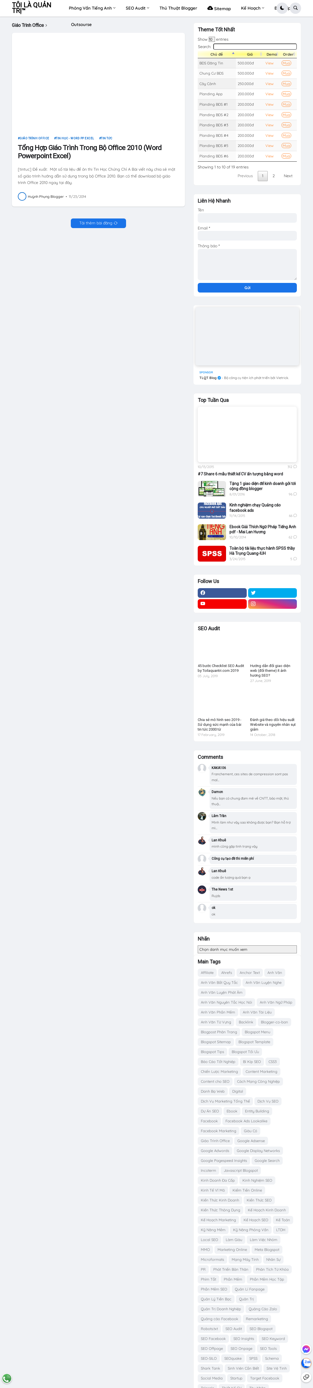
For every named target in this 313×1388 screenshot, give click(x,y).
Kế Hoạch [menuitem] (251, 8)
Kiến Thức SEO (259, 1200)
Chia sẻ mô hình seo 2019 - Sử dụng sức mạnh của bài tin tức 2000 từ (219, 724)
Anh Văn (274, 972)
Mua (286, 63)
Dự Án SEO (210, 1111)
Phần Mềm (233, 1279)
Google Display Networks (258, 1150)
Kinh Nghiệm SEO (257, 1180)
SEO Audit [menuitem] (136, 8)
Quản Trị (246, 1299)
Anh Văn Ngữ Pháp (276, 1002)
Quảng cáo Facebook (219, 1318)
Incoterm (208, 1170)
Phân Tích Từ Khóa (272, 1269)
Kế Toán (283, 1220)
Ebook (232, 1111)
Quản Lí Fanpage (250, 1289)
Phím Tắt (208, 1279)
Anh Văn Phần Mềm (218, 1012)
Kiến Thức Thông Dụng (220, 1210)
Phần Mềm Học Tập (267, 1279)
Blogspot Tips (212, 1051)
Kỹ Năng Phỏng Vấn (251, 1229)
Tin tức (106, 140)
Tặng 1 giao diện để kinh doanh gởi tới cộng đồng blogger (262, 486)
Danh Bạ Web (213, 1091)
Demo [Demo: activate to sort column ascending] (272, 54)
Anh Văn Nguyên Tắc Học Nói (226, 1002)
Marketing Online (232, 1249)
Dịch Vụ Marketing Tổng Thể (225, 1101)
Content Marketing (261, 1071)
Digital (237, 1091)
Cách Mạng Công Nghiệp (258, 1081)
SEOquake (233, 1358)
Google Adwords (215, 1150)
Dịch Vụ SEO (267, 1101)
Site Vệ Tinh (277, 1368)
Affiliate (207, 972)
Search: (247, 46)
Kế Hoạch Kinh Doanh (267, 1210)
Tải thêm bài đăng (95, 225)
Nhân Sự (273, 1259)
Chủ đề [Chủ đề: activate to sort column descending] (216, 54)
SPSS (253, 1358)
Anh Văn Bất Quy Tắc (219, 982)
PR (203, 1269)
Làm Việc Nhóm (263, 1239)
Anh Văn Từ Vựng (216, 1022)
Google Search (267, 1160)
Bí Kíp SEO (252, 1061)
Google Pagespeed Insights (224, 1160)
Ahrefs (226, 972)
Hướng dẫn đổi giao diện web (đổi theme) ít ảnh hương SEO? (270, 670)
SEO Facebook (213, 1338)
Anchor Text (250, 972)
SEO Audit (233, 1328)
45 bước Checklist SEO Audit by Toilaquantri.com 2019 (221, 668)
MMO (205, 1249)
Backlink (246, 1022)
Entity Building (257, 1111)
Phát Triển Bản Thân (230, 1269)
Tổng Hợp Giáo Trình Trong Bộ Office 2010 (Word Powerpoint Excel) (90, 154)
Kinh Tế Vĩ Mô (213, 1190)
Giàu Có (250, 1131)
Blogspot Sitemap (216, 1042)
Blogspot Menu (257, 1032)
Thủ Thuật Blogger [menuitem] (178, 8)
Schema (272, 1358)
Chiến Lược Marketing (219, 1071)
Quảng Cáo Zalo (263, 1309)
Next (288, 175)
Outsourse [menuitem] (81, 24)
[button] (282, 8)
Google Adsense (251, 1140)
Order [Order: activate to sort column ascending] (288, 54)
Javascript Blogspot (241, 1170)
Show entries (213, 39)
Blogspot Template (254, 1042)
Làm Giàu (234, 1239)
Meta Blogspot (267, 1249)
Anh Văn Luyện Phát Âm (221, 992)
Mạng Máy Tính (245, 1259)
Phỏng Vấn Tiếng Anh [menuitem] (90, 8)
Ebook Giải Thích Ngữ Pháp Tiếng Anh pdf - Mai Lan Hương (262, 529)
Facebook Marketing (218, 1131)
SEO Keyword (273, 1338)
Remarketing (257, 1318)
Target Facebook (264, 1378)
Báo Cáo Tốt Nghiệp (218, 1061)
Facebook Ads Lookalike (246, 1121)
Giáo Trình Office (34, 140)
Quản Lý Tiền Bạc (216, 1299)
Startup (236, 1378)
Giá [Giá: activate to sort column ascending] (250, 54)
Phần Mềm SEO (214, 1289)
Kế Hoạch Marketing (218, 1220)
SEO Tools (268, 1348)
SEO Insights (243, 1338)
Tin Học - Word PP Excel (75, 140)
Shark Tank (210, 1368)
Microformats (212, 1259)
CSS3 (273, 1061)
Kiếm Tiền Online (247, 1190)
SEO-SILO (209, 1358)
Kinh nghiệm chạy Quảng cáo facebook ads (255, 507)
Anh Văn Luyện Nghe (264, 982)
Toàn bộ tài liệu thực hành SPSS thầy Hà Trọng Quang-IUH (262, 551)
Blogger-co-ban (274, 1022)
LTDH (280, 1229)
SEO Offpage (212, 1348)
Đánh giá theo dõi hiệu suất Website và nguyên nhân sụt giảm (273, 724)
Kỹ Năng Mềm (213, 1229)
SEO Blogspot (261, 1328)
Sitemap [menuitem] (219, 8)
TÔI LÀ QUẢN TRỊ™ (31, 8)
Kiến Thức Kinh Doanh (220, 1200)
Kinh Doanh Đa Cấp (218, 1180)
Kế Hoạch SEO (256, 1220)
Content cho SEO (215, 1081)
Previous (245, 175)
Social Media (212, 1378)
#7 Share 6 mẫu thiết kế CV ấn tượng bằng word (240, 474)
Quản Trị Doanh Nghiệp (221, 1309)
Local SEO (209, 1239)
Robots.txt (209, 1328)
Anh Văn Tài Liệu (257, 1012)
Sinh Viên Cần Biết (243, 1368)
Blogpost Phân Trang (219, 1032)
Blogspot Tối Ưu (245, 1051)
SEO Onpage (241, 1348)
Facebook (209, 1121)
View (269, 63)
